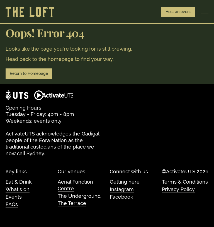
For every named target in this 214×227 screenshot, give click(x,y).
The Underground (79, 196)
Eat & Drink (19, 182)
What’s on (18, 189)
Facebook (121, 197)
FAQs (12, 204)
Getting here (125, 182)
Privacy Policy (178, 189)
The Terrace (72, 203)
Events (14, 197)
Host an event (178, 11)
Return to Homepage (29, 73)
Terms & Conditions (185, 182)
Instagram (122, 189)
